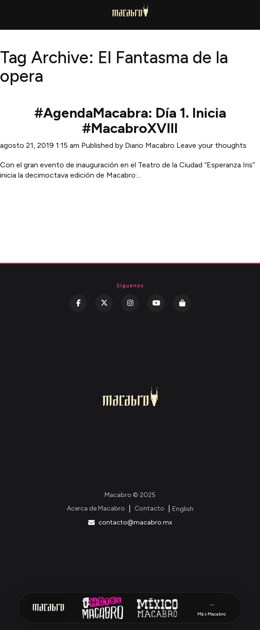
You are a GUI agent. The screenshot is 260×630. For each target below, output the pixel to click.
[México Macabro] (157, 607)
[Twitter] (104, 303)
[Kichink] (182, 303)
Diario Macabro (150, 145)
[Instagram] (130, 303)
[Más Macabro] (212, 608)
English (183, 509)
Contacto (149, 508)
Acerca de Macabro (96, 508)
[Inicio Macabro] (48, 607)
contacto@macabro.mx (130, 522)
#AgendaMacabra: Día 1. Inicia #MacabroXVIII (130, 120)
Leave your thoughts (211, 145)
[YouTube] (156, 303)
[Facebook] (78, 303)
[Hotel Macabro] (103, 607)
